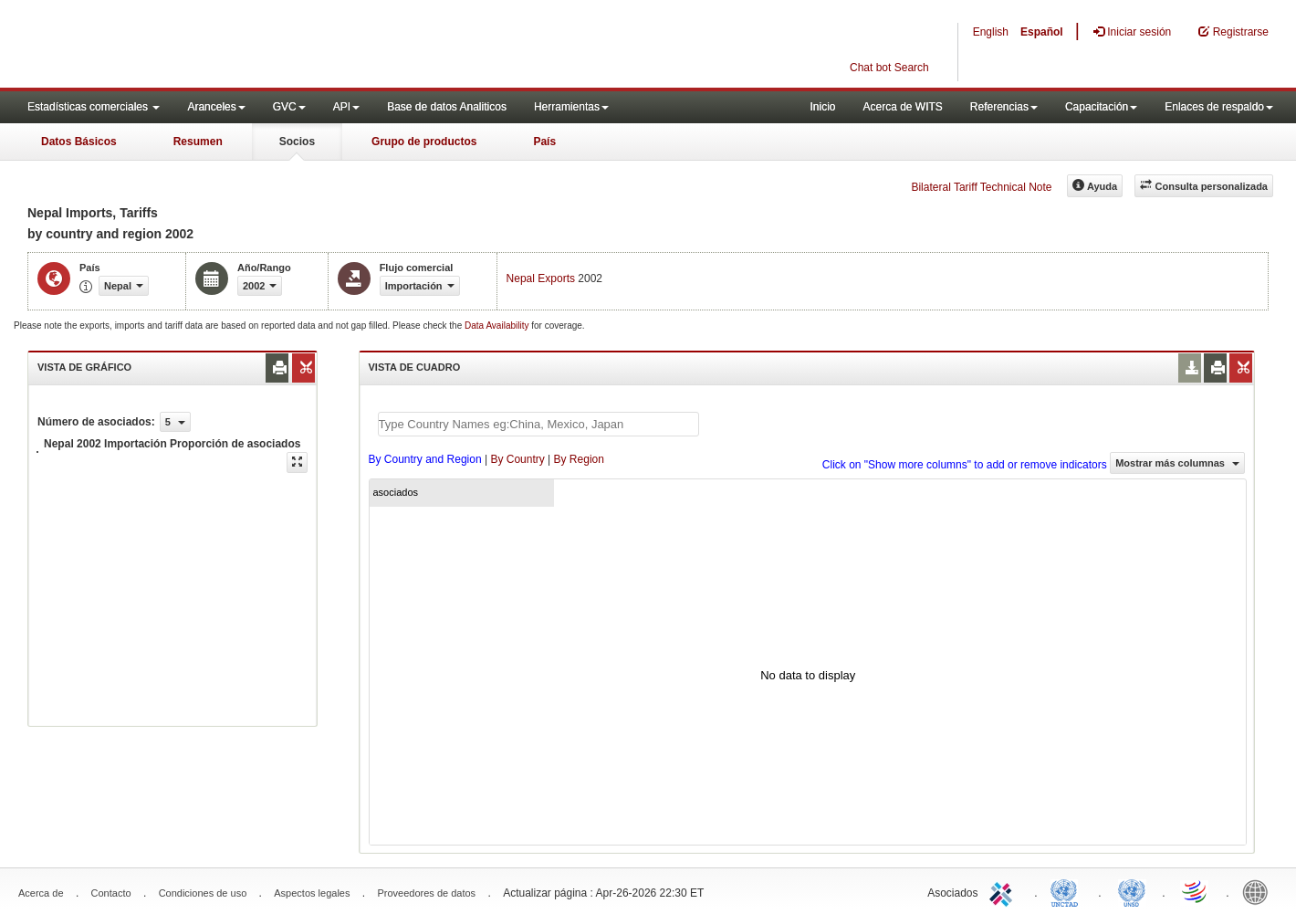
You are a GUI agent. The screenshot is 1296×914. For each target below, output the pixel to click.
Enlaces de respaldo (1219, 106)
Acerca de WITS (902, 106)
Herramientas (571, 106)
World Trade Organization (1195, 891)
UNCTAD (1068, 891)
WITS (182, 45)
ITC (1004, 891)
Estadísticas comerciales (93, 106)
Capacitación (1101, 106)
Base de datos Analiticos (447, 106)
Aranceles (216, 106)
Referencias (1004, 106)
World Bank (1259, 891)
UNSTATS (1131, 891)
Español (1041, 32)
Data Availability (498, 325)
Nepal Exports (541, 278)
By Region (579, 459)
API (346, 106)
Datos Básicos (79, 141)
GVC (289, 106)
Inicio (822, 106)
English (991, 32)
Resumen (198, 141)
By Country (517, 459)
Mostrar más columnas (1177, 462)
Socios (297, 141)
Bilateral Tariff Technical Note (981, 187)
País (544, 141)
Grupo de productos (423, 141)
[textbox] (538, 424)
